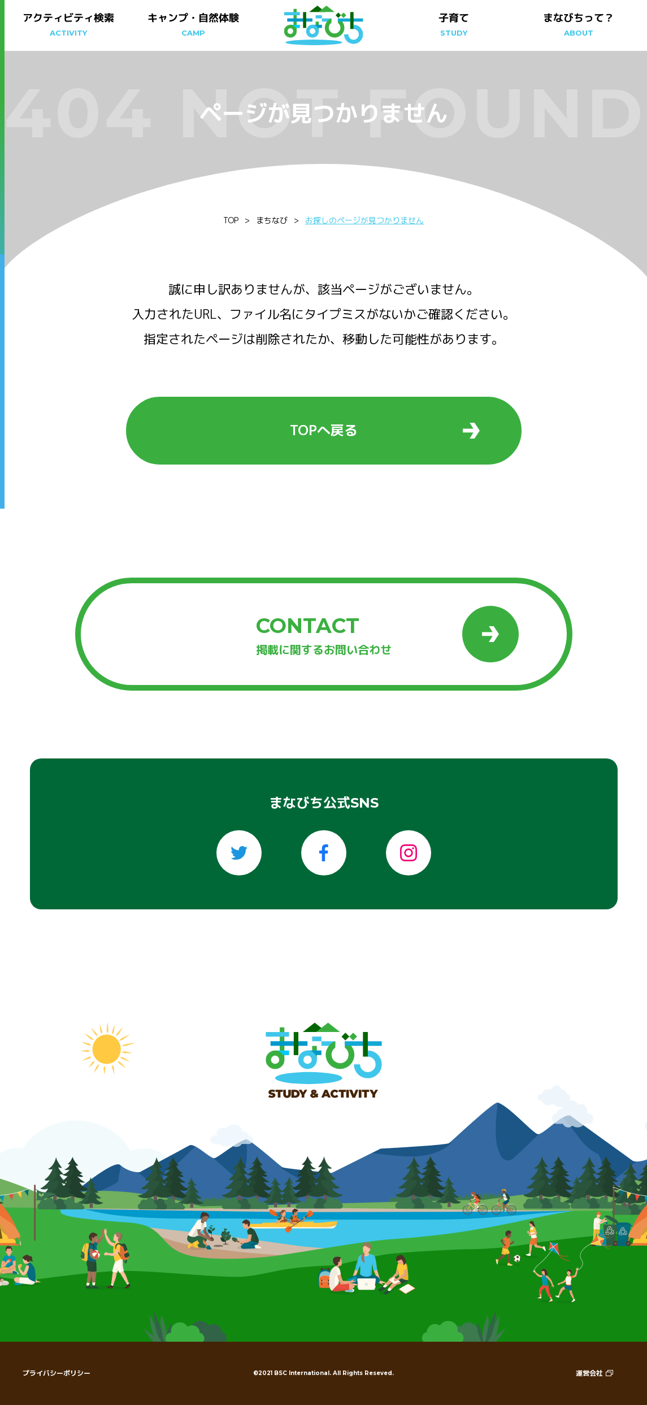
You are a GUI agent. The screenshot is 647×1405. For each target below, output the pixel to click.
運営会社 (594, 1373)
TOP (230, 220)
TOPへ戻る (385, 430)
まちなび (272, 220)
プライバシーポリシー (56, 1373)
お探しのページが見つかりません (364, 220)
